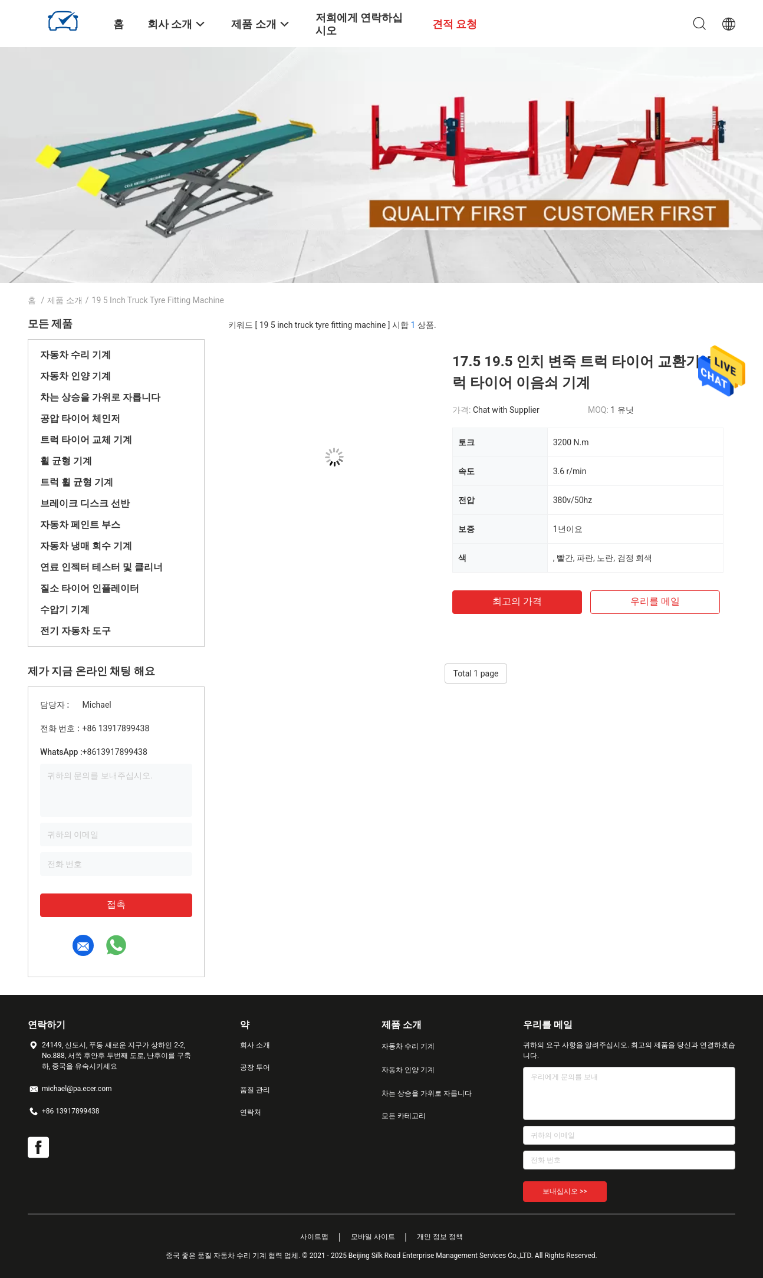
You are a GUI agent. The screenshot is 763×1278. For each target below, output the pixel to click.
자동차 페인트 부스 (80, 524)
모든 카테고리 (404, 1116)
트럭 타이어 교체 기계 (86, 439)
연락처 (250, 1112)
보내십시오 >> (564, 1191)
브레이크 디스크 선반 (85, 503)
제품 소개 (64, 300)
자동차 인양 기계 (75, 376)
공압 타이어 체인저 (80, 418)
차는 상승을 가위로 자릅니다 (100, 397)
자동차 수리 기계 (75, 354)
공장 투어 (255, 1067)
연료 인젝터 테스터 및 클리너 (101, 567)
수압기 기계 (65, 609)
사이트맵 (314, 1237)
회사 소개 (255, 1045)
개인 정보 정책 (440, 1237)
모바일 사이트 (373, 1237)
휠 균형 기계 (66, 460)
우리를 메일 (655, 601)
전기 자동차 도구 (75, 630)
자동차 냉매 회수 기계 (86, 545)
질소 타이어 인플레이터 (89, 588)
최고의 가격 (517, 601)
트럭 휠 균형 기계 (76, 482)
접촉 (116, 904)
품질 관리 (255, 1090)
